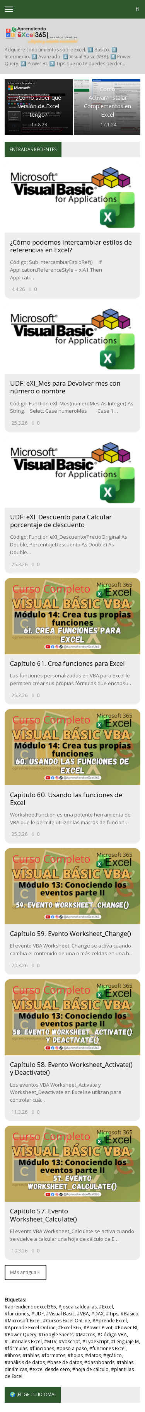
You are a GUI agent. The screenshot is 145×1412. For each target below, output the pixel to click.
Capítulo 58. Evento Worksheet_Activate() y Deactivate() (71, 1068)
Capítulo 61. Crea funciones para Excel (67, 663)
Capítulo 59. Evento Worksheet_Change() (70, 933)
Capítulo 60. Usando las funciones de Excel (66, 798)
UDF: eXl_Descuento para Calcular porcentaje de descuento (61, 520)
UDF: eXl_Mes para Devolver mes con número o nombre (65, 387)
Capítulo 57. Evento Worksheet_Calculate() (43, 1214)
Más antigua (24, 1272)
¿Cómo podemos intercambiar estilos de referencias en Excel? (71, 246)
